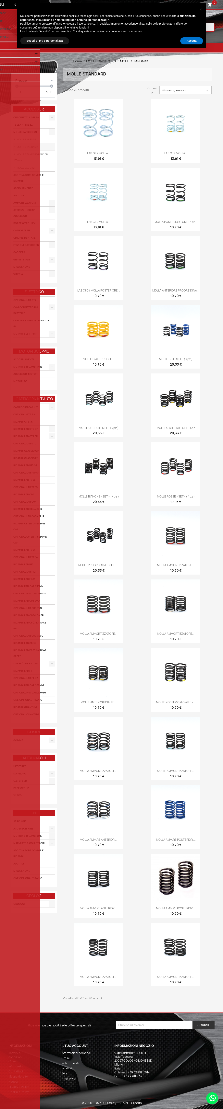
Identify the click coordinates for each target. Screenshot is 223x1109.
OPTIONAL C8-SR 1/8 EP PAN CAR (30, 539)
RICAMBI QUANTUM (25, 707)
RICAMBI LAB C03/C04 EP (28, 615)
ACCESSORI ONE (23, 828)
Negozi (13, 1081)
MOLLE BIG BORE (26, 139)
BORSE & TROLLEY (24, 223)
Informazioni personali (76, 1053)
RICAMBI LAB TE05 (24, 480)
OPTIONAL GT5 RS (24, 414)
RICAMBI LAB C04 (23, 494)
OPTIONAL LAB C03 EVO (27, 608)
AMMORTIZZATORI (24, 202)
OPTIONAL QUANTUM (26, 714)
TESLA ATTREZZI (23, 124)
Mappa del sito (18, 1076)
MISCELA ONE (21, 267)
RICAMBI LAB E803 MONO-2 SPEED (29, 653)
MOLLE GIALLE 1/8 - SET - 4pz (176, 428)
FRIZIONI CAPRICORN (26, 245)
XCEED (17, 795)
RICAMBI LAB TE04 (24, 550)
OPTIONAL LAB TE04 (25, 557)
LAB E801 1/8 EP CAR (25, 663)
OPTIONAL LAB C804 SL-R (28, 516)
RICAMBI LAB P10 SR (25, 465)
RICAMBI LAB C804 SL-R (27, 509)
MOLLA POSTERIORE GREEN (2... (176, 222)
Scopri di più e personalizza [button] (45, 40)
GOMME (18, 740)
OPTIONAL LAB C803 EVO (28, 635)
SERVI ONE (19, 821)
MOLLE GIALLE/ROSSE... (98, 359)
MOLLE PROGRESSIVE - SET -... (98, 565)
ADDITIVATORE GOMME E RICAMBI (28, 178)
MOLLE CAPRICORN (25, 132)
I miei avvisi (68, 1078)
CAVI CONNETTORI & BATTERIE (25, 310)
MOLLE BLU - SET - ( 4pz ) (175, 359)
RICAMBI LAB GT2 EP (25, 436)
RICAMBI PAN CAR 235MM (28, 586)
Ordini (65, 1058)
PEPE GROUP (21, 788)
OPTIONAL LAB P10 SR (26, 472)
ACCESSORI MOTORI (25, 374)
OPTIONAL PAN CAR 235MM (29, 593)
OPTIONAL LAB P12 (24, 571)
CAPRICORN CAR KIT (25, 407)
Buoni (65, 1073)
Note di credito (71, 1063)
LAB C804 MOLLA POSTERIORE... (98, 290)
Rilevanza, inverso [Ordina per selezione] (185, 90)
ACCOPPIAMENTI (23, 359)
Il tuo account (74, 1046)
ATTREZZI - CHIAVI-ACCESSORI (24, 213)
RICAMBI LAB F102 (24, 579)
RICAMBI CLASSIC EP (25, 458)
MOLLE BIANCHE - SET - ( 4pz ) (99, 496)
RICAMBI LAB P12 (23, 564)
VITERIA (18, 274)
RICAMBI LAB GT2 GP (25, 429)
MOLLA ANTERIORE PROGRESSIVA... (175, 290)
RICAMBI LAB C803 (24, 643)
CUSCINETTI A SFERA (26, 117)
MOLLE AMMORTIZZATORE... (175, 771)
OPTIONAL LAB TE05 (25, 487)
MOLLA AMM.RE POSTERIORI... (176, 839)
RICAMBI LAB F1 (22, 670)
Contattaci (15, 1071)
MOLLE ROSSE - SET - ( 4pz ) (176, 496)
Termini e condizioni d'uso (15, 1057)
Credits (136, 1103)
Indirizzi (66, 1068)
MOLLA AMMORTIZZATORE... (175, 565)
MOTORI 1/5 (20, 381)
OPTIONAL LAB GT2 (24, 300)
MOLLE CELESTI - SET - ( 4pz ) (98, 428)
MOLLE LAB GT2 (25, 167)
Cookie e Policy (18, 1092)
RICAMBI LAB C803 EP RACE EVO (29, 625)
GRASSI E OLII (21, 259)
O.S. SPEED (20, 781)
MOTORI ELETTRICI (25, 333)
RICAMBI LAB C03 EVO (26, 600)
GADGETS (19, 252)
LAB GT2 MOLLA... (98, 153)
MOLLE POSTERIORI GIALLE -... (176, 702)
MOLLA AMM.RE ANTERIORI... (99, 839)
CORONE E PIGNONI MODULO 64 (31, 323)
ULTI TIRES (19, 766)
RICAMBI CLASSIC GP (26, 450)
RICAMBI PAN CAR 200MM (28, 685)
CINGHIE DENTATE (24, 237)
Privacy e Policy (18, 1087)
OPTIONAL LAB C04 (24, 501)
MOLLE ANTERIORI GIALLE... (99, 702)
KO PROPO (19, 773)
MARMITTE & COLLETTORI (29, 843)
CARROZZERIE (22, 230)
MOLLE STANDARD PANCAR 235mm (30, 157)
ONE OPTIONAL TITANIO (27, 700)
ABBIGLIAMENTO (23, 188)
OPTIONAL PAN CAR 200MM (29, 692)
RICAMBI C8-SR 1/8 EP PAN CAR (29, 526)
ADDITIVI (18, 195)
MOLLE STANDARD (27, 147)
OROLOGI (19, 904)
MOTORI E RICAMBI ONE (27, 366)
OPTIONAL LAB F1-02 (25, 678)
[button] (201, 9)
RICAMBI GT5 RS (23, 421)
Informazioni (16, 1066)
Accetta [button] (192, 40)
